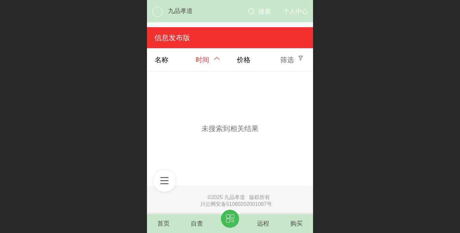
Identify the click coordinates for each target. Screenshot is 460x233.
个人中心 (295, 11)
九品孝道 (180, 10)
